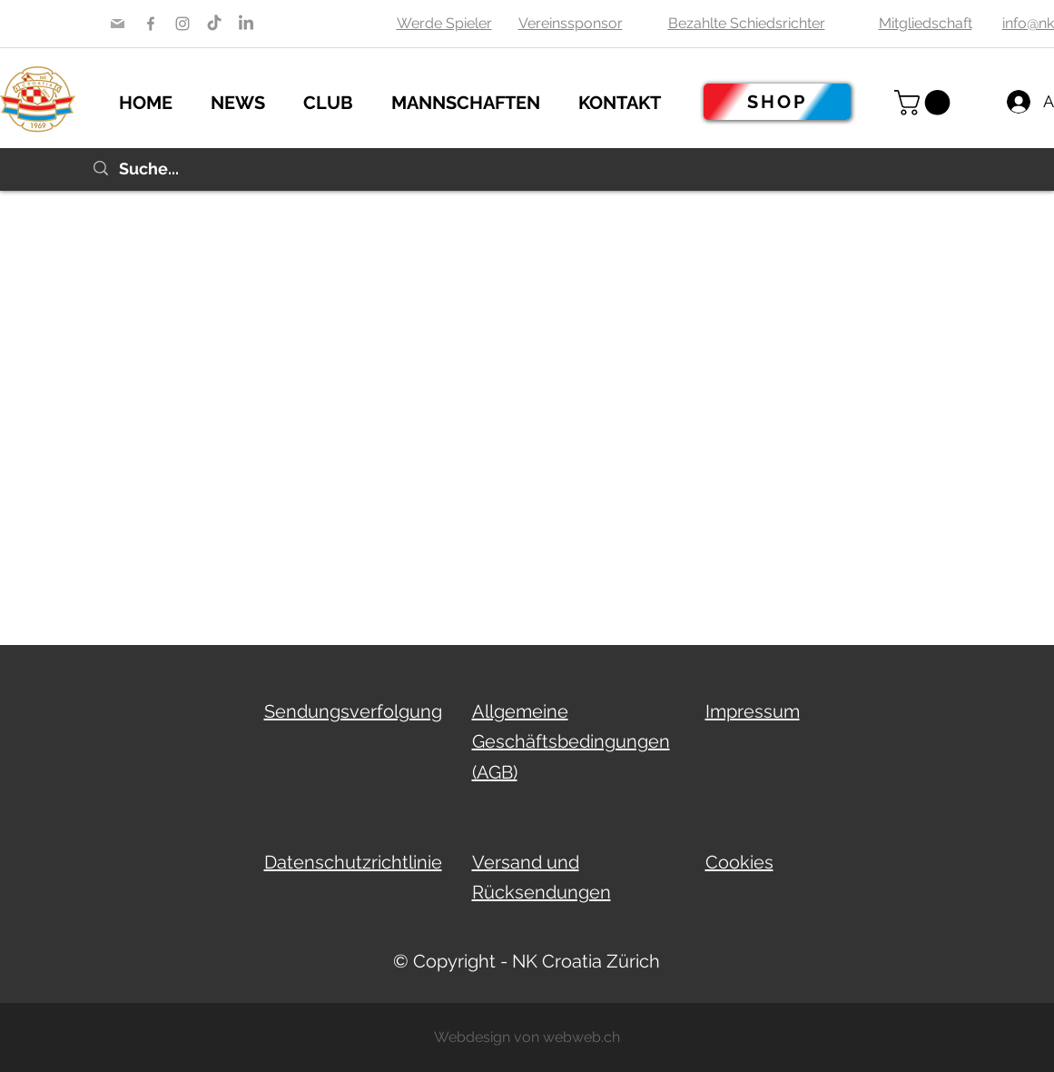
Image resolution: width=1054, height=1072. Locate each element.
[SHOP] (777, 102)
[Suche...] (526, 169)
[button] (248, 100)
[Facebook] (151, 24)
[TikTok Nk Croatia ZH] (214, 24)
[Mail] (117, 23)
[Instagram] (182, 24)
